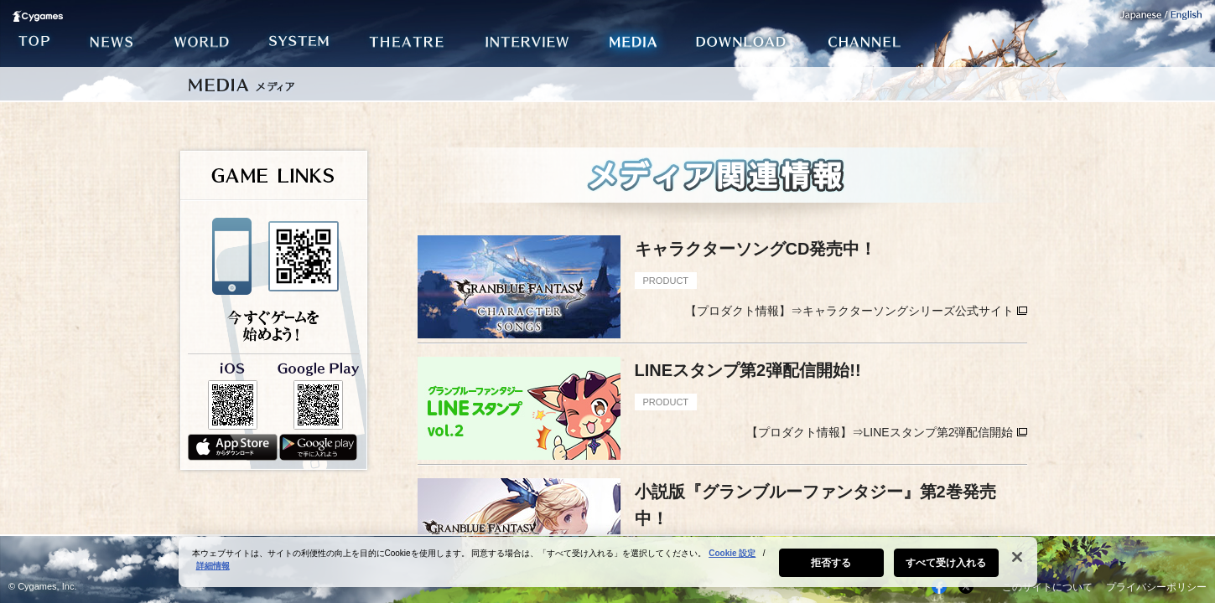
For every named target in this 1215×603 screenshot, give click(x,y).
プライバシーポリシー (1156, 587)
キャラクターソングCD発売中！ (756, 249)
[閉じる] (1017, 562)
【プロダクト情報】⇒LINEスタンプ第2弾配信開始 (880, 432)
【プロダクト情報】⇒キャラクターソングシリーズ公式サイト (849, 310)
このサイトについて (1047, 587)
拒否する (831, 569)
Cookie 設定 (732, 559)
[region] (608, 568)
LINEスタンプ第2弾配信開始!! (748, 370)
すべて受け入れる (946, 569)
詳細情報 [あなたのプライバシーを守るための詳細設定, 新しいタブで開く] (213, 571)
